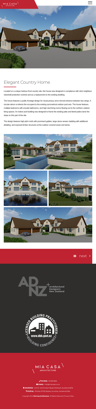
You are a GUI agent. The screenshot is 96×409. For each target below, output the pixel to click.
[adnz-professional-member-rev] (41, 266)
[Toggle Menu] (90, 3)
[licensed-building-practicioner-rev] (41, 310)
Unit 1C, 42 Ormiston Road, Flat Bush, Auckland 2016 (48, 387)
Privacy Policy (69, 396)
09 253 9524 (48, 381)
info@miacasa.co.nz (48, 384)
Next (83, 256)
